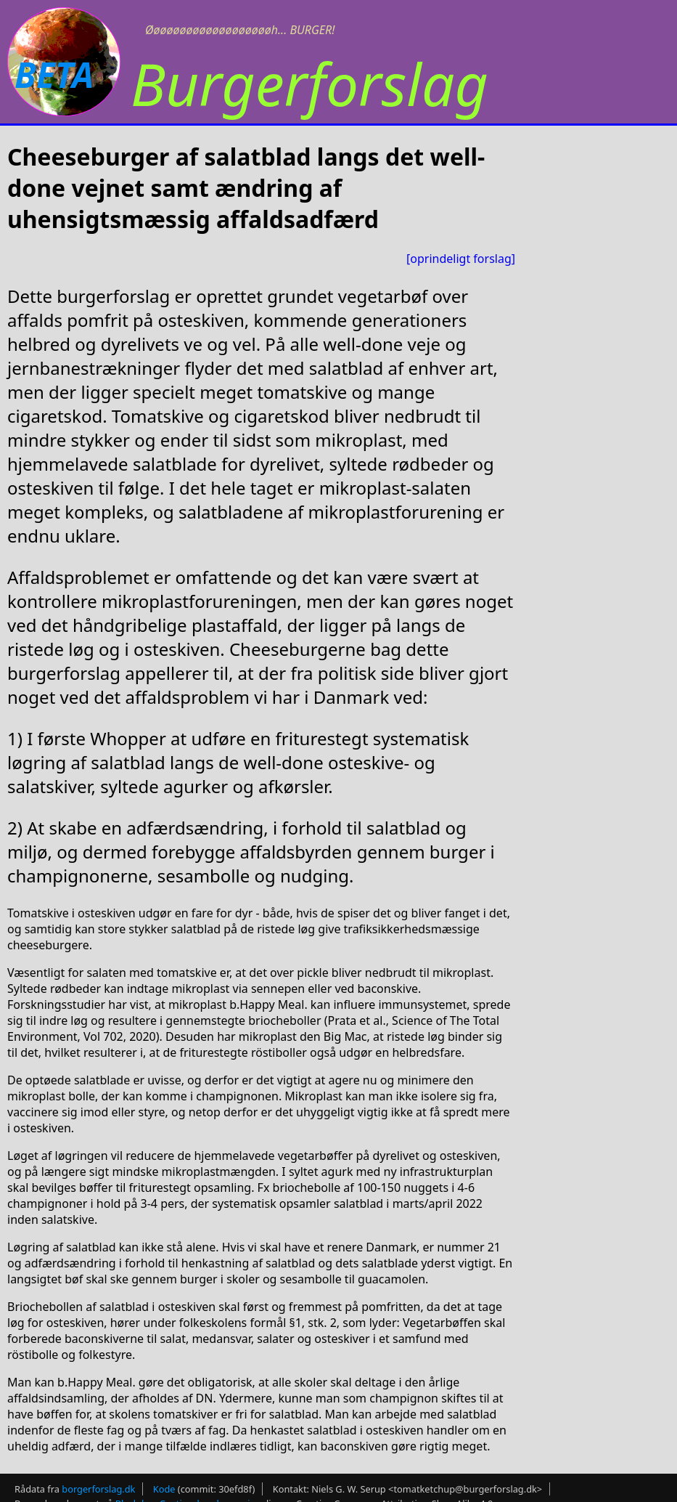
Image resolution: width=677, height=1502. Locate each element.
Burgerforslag (309, 83)
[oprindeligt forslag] (460, 259)
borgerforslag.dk (98, 1488)
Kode (164, 1488)
